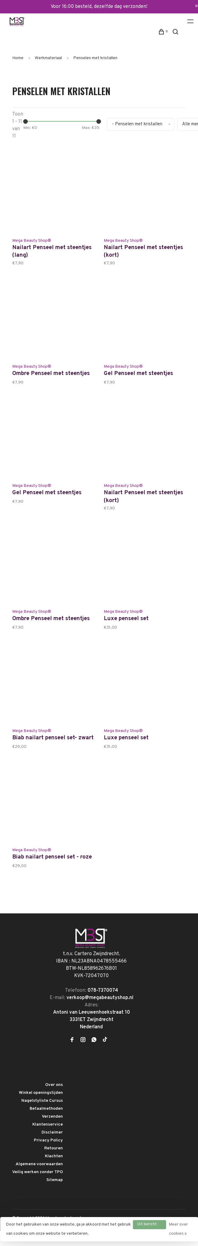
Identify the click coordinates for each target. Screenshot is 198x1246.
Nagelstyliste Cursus (42, 1115)
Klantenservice (47, 1139)
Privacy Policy (48, 1155)
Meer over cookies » (178, 1229)
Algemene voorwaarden (39, 1179)
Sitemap (54, 1195)
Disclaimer (52, 1147)
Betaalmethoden (46, 1123)
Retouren (53, 1163)
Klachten (54, 1171)
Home (17, 58)
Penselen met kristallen (95, 58)
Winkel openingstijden (41, 1107)
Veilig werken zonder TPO (37, 1187)
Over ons (54, 1099)
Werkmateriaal (48, 58)
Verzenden (52, 1131)
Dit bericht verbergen (147, 1225)
